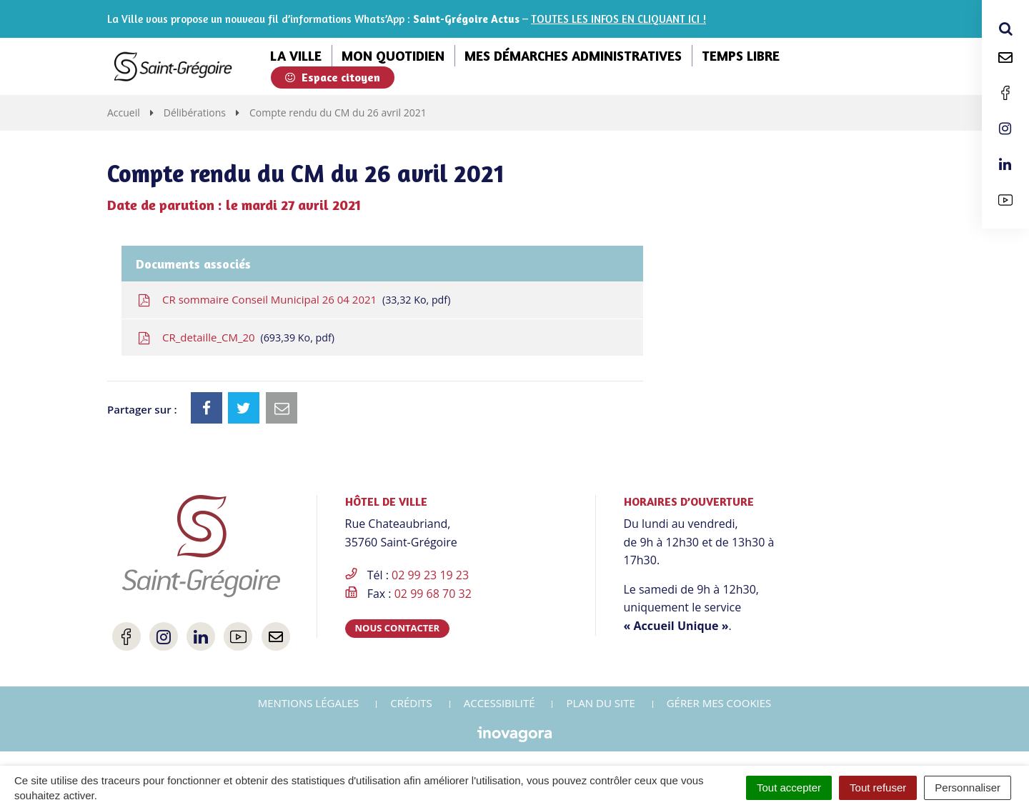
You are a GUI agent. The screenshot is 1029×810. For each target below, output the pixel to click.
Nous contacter (397, 627)
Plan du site (600, 703)
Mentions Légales (308, 703)
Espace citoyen (332, 77)
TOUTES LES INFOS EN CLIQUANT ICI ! (618, 19)
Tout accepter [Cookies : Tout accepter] (789, 787)
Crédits (411, 703)
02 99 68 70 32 (433, 593)
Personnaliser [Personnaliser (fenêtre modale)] (967, 787)
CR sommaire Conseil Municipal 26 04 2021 (293, 299)
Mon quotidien (393, 55)
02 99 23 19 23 (430, 575)
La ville (296, 55)
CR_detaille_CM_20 (235, 337)
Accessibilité (499, 703)
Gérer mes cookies (719, 703)
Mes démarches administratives (573, 55)
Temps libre (741, 55)
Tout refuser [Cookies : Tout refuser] (878, 787)
